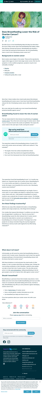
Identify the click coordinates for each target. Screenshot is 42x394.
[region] (21, 387)
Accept (36, 391)
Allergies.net (25, 356)
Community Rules (30, 378)
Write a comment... (8, 318)
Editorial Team (9, 36)
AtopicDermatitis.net (27, 362)
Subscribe (37, 1)
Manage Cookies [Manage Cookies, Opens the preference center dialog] (4, 391)
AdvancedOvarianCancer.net (29, 353)
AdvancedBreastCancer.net (29, 351)
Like (8, 306)
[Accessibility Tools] (24, 1)
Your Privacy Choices (8, 378)
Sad (20, 306)
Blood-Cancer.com (27, 368)
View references (7, 303)
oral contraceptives (16, 270)
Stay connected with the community (14, 330)
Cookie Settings (20, 378)
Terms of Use (11, 138)
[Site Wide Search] (11, 1)
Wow (26, 306)
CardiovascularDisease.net (29, 371)
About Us (5, 376)
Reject (27, 391)
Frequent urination (9, 72)
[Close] (40, 382)
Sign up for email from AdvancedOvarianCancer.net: (19, 130)
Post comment (21, 322)
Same (32, 306)
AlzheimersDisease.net (28, 358)
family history (12, 290)
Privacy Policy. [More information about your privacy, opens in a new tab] (17, 389)
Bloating (7, 68)
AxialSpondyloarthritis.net (29, 364)
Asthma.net (25, 360)
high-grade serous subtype (21, 198)
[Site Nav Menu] (6, 1)
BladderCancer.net (27, 366)
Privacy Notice (33, 137)
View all (24, 373)
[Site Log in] (30, 1)
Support (14, 306)
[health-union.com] (10, 349)
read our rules (17, 315)
